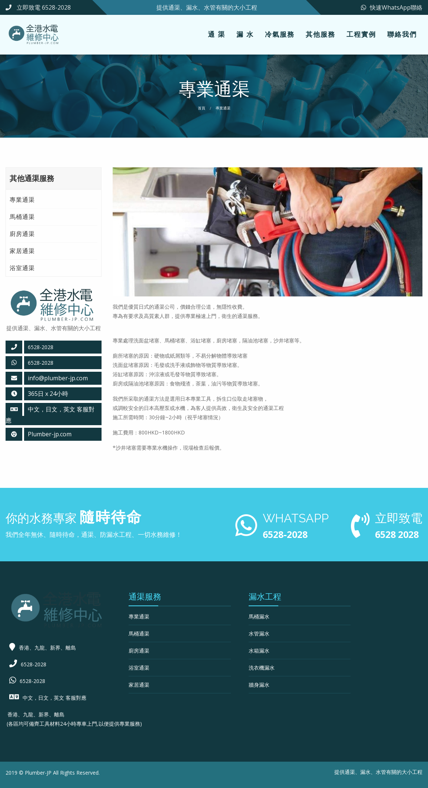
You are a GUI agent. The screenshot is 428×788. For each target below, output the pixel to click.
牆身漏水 (259, 684)
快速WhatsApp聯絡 (391, 7)
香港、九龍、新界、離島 (47, 647)
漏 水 (245, 34)
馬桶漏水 (259, 616)
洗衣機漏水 (262, 667)
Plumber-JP (38, 772)
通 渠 (216, 34)
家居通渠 (22, 251)
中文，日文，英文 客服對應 (54, 697)
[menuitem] (216, 34)
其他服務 (320, 34)
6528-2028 (40, 347)
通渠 (350, 771)
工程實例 (361, 34)
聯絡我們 (402, 34)
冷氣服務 (280, 34)
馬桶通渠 (22, 217)
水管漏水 (259, 633)
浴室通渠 (22, 268)
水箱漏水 (259, 650)
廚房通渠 (22, 234)
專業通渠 (22, 200)
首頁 (201, 108)
